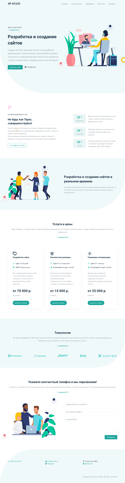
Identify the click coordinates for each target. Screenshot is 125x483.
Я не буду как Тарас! (17, 145)
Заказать (112, 4)
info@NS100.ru (51, 461)
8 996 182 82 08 (14, 461)
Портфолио (90, 4)
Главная (65, 4)
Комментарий (71, 419)
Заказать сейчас (21, 303)
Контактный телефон (74, 412)
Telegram (49, 464)
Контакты (101, 4)
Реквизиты (88, 464)
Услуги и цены (76, 4)
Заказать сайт (15, 67)
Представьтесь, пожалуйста (76, 404)
